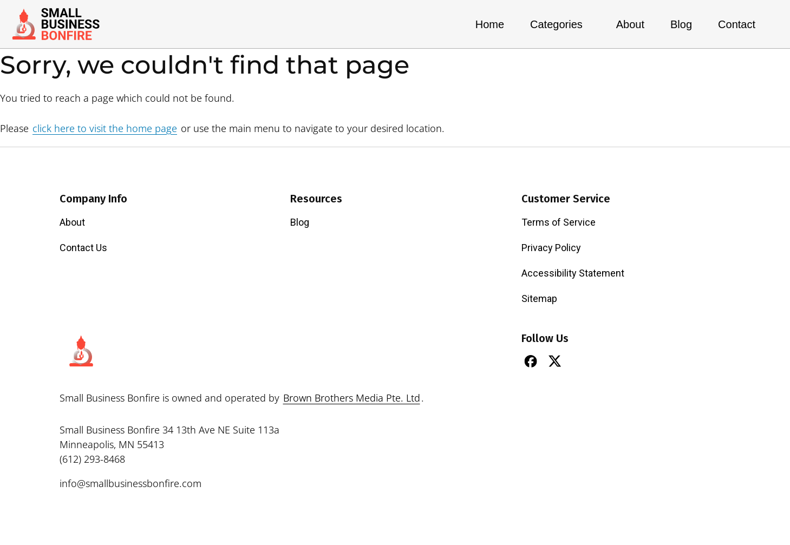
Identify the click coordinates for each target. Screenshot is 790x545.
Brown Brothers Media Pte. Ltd (351, 397)
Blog (681, 24)
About (630, 24)
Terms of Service (558, 222)
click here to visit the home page (104, 128)
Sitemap (539, 298)
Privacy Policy (551, 247)
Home (489, 24)
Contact (736, 24)
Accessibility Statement (572, 273)
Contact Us (83, 247)
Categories (560, 24)
